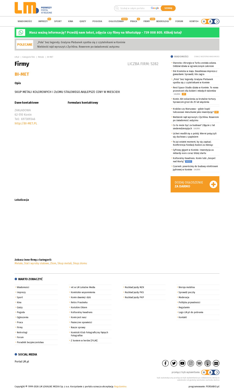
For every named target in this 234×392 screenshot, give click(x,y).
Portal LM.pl (22, 361)
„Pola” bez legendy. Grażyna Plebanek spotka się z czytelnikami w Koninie (81, 42)
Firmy (146, 21)
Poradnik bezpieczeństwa (30, 342)
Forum (179, 21)
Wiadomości (25, 21)
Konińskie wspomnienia (83, 292)
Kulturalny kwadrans (81, 312)
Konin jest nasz (78, 317)
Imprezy (43, 21)
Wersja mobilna (187, 287)
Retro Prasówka (79, 302)
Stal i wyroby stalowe (36, 263)
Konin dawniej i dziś (81, 297)
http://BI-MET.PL (26, 123)
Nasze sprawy (78, 327)
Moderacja (184, 297)
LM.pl (17, 57)
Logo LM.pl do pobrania (191, 312)
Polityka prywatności (189, 302)
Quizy (82, 21)
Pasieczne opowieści (81, 322)
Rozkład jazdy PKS (134, 292)
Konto (193, 21)
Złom (53, 263)
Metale (41, 57)
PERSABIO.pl (212, 386)
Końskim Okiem (79, 307)
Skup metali (65, 263)
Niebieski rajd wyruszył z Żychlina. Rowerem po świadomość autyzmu (78, 46)
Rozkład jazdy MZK (134, 287)
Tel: (17, 119)
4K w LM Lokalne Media (83, 287)
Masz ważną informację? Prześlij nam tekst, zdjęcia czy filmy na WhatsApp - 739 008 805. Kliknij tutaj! (105, 32)
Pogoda (97, 21)
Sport (58, 21)
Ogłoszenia (116, 21)
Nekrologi (162, 21)
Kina (70, 21)
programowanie (196, 386)
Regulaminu (120, 386)
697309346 (28, 119)
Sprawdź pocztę (187, 292)
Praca (133, 21)
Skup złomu (80, 263)
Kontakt (183, 317)
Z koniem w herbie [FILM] (84, 340)
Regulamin (184, 307)
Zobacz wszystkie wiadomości (206, 57)
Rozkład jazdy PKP (134, 297)
